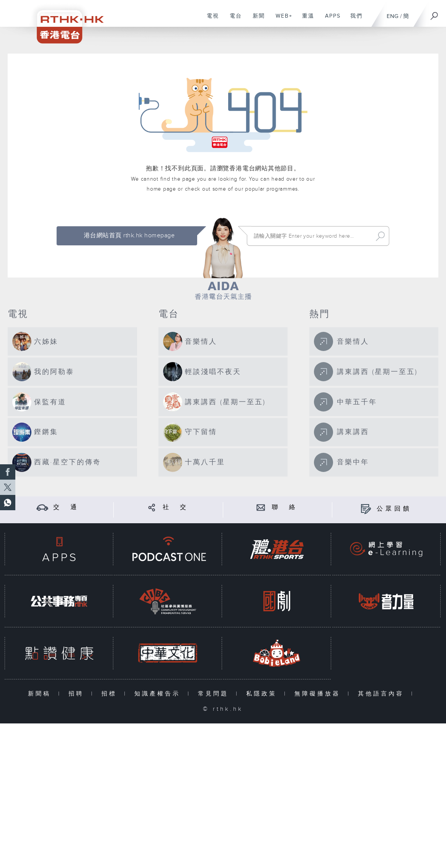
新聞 (256, 20)
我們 (354, 20)
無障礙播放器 (319, 694)
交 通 (66, 507)
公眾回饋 (394, 509)
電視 (210, 20)
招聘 (78, 694)
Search (380, 236)
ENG (393, 16)
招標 (110, 694)
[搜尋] (434, 13)
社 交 (176, 507)
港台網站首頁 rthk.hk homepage (129, 235)
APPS (330, 20)
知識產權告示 (159, 694)
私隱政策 (263, 694)
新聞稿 (41, 694)
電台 (233, 20)
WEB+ (281, 20)
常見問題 (215, 694)
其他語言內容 (382, 694)
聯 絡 (285, 507)
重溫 (305, 20)
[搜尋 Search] (311, 236)
